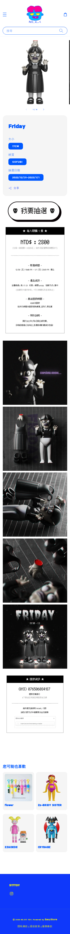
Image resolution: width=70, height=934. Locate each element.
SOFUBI (17, 162)
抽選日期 (14, 170)
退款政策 (35, 926)
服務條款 (47, 926)
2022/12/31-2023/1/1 (26, 177)
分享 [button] (13, 188)
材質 (11, 155)
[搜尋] (61, 30)
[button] (5, 14)
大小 (11, 139)
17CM (15, 146)
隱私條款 (23, 926)
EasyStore (51, 919)
